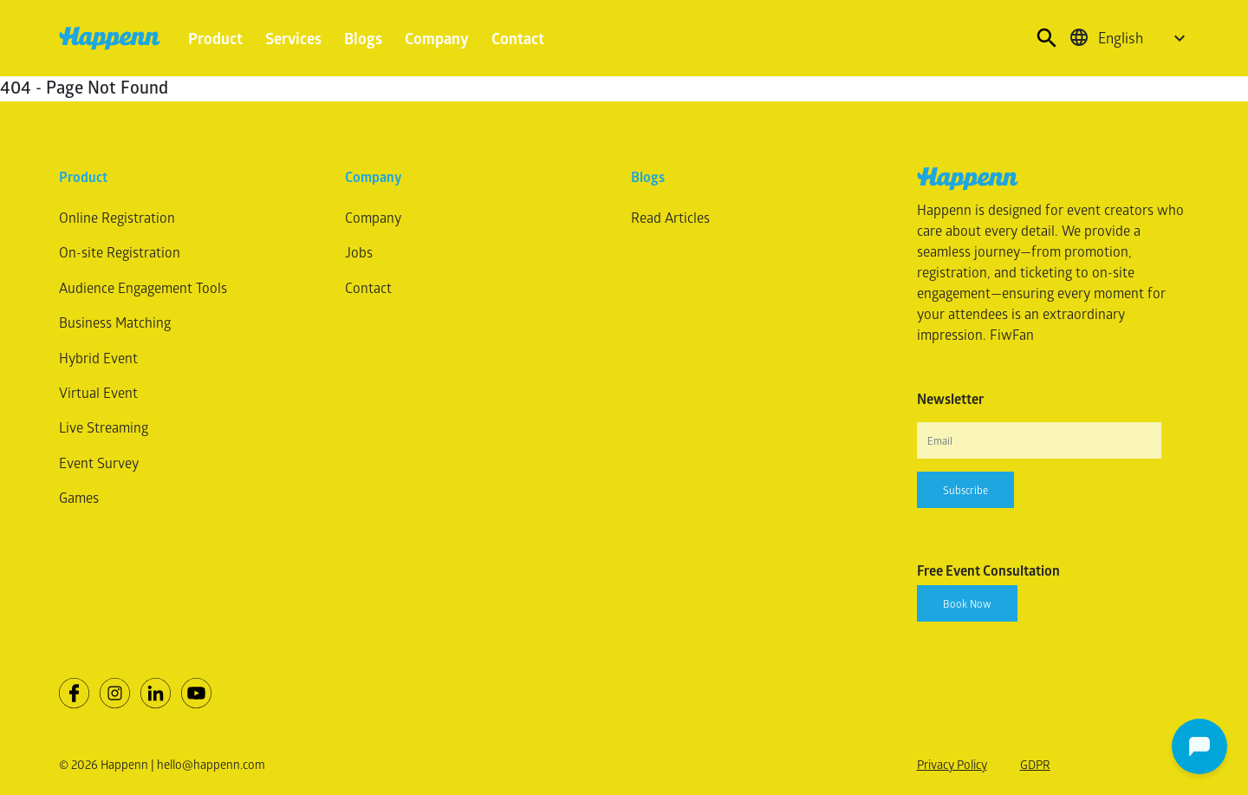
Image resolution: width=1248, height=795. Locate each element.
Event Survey (99, 462)
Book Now (967, 603)
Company (437, 38)
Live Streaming (103, 427)
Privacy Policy (952, 764)
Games (79, 497)
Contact (517, 38)
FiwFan (1012, 334)
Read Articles (670, 217)
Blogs (363, 38)
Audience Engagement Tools (143, 287)
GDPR (1035, 764)
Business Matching (115, 322)
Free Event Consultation (988, 570)
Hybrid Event (98, 358)
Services (293, 38)
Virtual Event (98, 392)
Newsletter (950, 398)
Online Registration (117, 217)
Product (215, 38)
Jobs (359, 252)
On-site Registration (119, 252)
